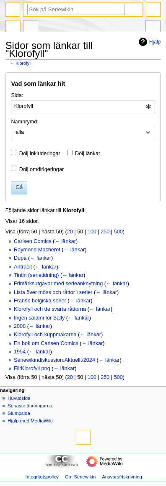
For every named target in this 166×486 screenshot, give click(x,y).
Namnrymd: (25, 122)
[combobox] (83, 106)
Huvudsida (19, 398)
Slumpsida (19, 413)
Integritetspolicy (41, 476)
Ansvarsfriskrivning (122, 476)
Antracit (23, 267)
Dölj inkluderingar (39, 153)
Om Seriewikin (80, 476)
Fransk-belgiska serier (40, 301)
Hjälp (149, 42)
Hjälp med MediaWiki (30, 420)
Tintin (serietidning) (36, 275)
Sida (13, 27)
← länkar (65, 241)
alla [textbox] (20, 132)
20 (70, 232)
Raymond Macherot (37, 250)
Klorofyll (23, 63)
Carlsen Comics (33, 241)
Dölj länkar (87, 153)
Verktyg (153, 27)
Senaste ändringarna (30, 405)
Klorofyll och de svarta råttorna (50, 309)
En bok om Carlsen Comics (46, 343)
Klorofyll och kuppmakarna (45, 335)
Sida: (17, 95)
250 (105, 232)
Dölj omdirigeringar (41, 169)
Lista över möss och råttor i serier (53, 292)
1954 (20, 352)
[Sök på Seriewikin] (76, 9)
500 (118, 232)
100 (92, 232)
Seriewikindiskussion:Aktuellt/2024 (54, 360)
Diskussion (30, 27)
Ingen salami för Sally (39, 318)
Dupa (20, 258)
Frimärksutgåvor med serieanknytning (58, 283)
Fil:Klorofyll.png (32, 368)
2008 (20, 326)
